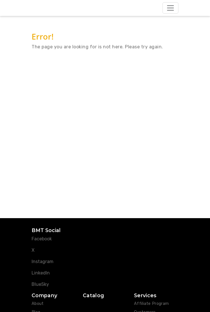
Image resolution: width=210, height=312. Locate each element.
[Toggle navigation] (170, 8)
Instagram (42, 261)
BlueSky (40, 284)
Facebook (42, 238)
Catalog (93, 295)
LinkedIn (41, 273)
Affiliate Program (151, 303)
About (38, 303)
